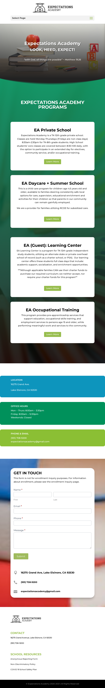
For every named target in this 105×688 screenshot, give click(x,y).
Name (18, 489)
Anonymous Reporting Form (24, 659)
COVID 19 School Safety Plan (24, 669)
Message (19, 530)
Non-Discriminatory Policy (23, 664)
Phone (18, 518)
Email (18, 506)
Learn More (52, 161)
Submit (21, 556)
